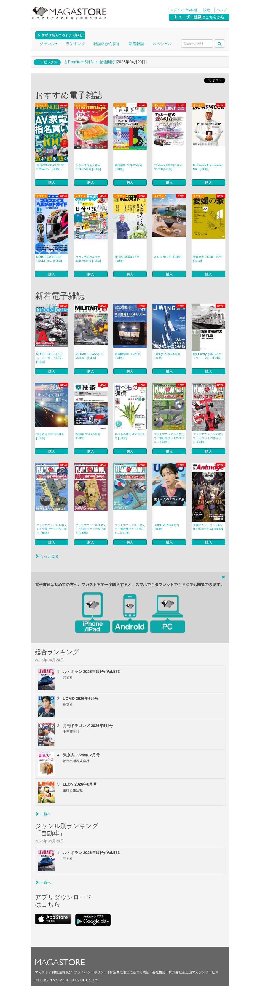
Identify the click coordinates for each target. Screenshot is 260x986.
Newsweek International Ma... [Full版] (207, 167)
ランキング (75, 43)
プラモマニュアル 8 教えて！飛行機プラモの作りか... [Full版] (169, 438)
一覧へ (43, 814)
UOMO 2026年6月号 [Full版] (166, 527)
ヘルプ (222, 10)
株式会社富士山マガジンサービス (193, 972)
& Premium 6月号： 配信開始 (89, 62)
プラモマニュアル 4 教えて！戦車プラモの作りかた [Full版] (91, 529)
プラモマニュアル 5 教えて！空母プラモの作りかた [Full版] (51, 529)
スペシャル (162, 43)
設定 (206, 10)
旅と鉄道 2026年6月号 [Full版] (50, 436)
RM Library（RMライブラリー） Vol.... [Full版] (207, 356)
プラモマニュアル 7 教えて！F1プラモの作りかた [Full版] (208, 438)
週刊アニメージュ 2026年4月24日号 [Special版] (208, 527)
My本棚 (191, 10)
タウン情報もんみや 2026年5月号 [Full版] (88, 167)
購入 (51, 182)
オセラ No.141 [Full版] (167, 256)
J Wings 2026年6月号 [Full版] (167, 356)
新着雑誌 (136, 43)
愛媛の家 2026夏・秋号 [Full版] (207, 258)
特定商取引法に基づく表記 (129, 972)
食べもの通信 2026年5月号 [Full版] (130, 436)
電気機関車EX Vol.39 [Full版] (128, 356)
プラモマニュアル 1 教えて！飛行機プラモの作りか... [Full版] (130, 529)
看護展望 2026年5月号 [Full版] (129, 167)
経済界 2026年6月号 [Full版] (127, 258)
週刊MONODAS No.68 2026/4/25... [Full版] (50, 167)
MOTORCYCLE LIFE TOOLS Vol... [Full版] (49, 258)
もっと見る (47, 556)
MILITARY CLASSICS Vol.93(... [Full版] (89, 356)
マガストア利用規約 (50, 972)
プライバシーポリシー (90, 972)
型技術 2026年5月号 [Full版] (88, 436)
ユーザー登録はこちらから (199, 17)
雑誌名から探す (106, 43)
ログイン (177, 10)
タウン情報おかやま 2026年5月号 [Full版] (88, 258)
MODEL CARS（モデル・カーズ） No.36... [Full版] (49, 358)
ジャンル (48, 43)
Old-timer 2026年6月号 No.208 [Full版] (168, 167)
